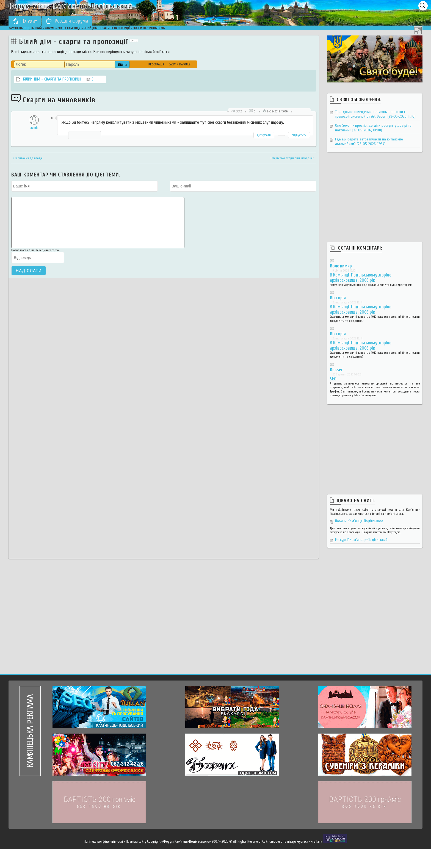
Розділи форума (67, 21)
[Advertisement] (374, 202)
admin (34, 127)
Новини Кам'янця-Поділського (359, 521)
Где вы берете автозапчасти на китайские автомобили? (369, 141)
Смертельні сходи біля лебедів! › (292, 158)
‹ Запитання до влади (28, 158)
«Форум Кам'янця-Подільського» (186, 841)
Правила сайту (136, 841)
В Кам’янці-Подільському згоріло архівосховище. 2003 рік (360, 277)
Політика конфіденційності (103, 841)
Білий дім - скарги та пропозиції (107, 28)
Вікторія (338, 297)
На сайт (25, 21)
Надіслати (29, 278)
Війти (122, 64)
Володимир (341, 266)
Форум (49, 28)
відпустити (299, 135)
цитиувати (264, 135)
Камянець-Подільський (25, 28)
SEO (333, 378)
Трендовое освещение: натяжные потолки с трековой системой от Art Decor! (375, 114)
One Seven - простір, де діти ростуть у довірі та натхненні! (373, 127)
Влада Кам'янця (69, 28)
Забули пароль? (179, 64)
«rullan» (316, 841)
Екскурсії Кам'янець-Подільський (361, 539)
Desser (336, 369)
